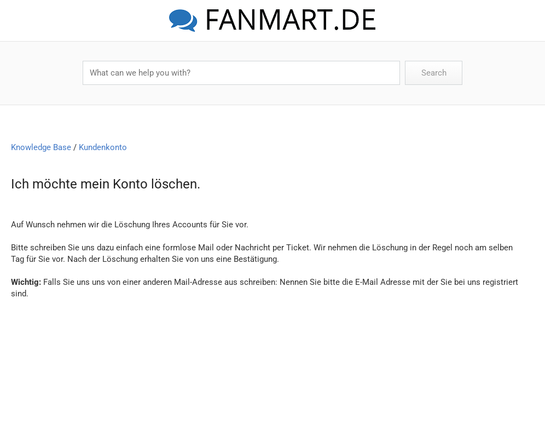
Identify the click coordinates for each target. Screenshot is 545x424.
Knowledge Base (41, 147)
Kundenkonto (103, 147)
